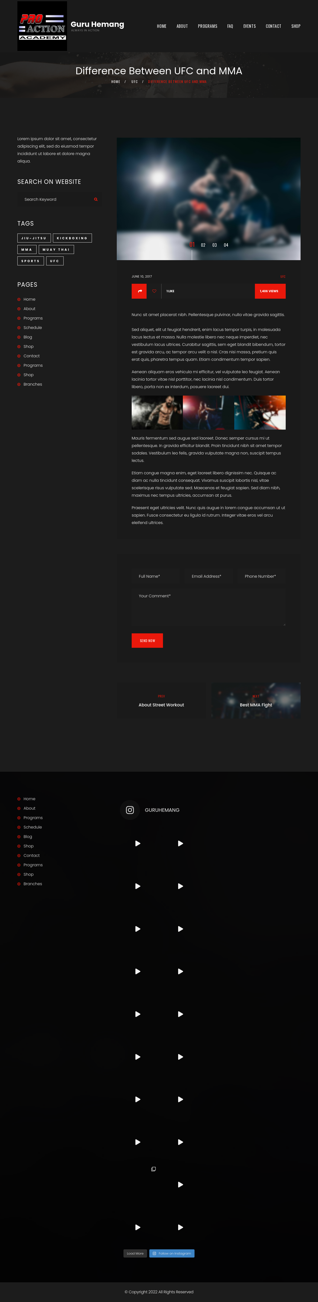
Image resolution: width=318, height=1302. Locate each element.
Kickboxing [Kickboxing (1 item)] (72, 238)
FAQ (230, 26)
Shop (296, 26)
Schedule (33, 327)
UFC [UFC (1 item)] (55, 261)
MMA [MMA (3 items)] (27, 249)
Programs (207, 26)
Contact (273, 26)
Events (249, 26)
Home (161, 26)
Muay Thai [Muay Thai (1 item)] (56, 249)
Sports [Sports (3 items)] (30, 261)
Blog (28, 337)
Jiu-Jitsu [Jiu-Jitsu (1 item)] (34, 238)
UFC (134, 81)
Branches (33, 384)
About (182, 26)
